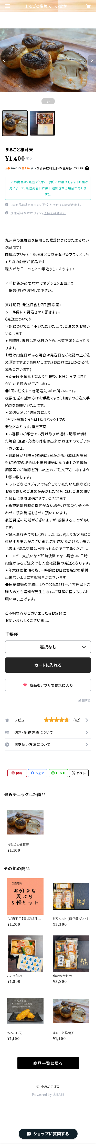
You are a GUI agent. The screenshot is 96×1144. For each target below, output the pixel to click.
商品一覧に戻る (48, 1063)
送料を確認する (55, 213)
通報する (84, 700)
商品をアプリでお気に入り (47, 685)
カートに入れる (48, 665)
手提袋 (11, 634)
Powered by (48, 1095)
